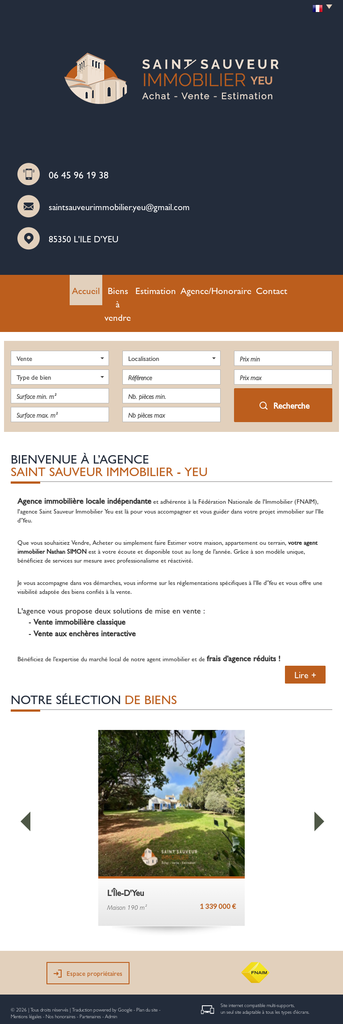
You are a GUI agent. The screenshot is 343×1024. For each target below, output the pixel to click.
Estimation (165, 287)
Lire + (305, 643)
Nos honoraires (60, 985)
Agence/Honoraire (213, 287)
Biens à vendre (121, 287)
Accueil (82, 287)
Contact (259, 287)
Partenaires (90, 985)
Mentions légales (26, 985)
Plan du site (147, 978)
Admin (111, 985)
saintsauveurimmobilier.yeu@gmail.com (119, 206)
